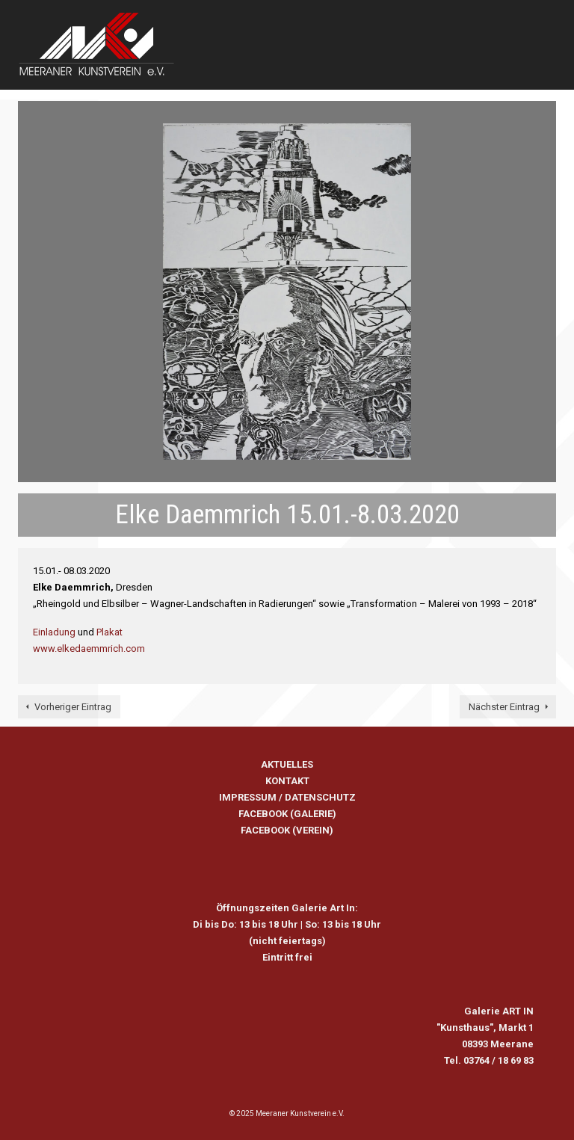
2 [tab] (278, 452)
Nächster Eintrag (504, 706)
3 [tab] (295, 452)
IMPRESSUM (248, 797)
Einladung (54, 632)
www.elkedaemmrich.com (89, 648)
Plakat (109, 632)
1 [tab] (260, 452)
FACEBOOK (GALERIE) (287, 813)
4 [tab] (313, 452)
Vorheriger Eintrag (72, 706)
